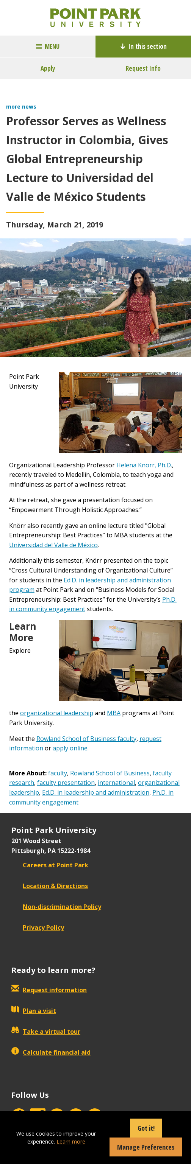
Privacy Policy (37, 927)
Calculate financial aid (51, 1052)
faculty (57, 773)
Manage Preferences (146, 1147)
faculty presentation (66, 782)
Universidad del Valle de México (53, 545)
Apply (48, 68)
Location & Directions (49, 886)
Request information (49, 990)
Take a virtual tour (45, 1031)
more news (21, 106)
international (116, 782)
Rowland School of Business (110, 773)
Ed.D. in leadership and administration (95, 792)
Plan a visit (33, 1011)
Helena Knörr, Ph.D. (144, 465)
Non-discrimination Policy (56, 907)
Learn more (70, 1141)
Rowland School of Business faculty (86, 739)
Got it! (146, 1128)
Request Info (143, 68)
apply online (70, 748)
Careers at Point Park (49, 865)
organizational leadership (56, 713)
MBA (114, 713)
